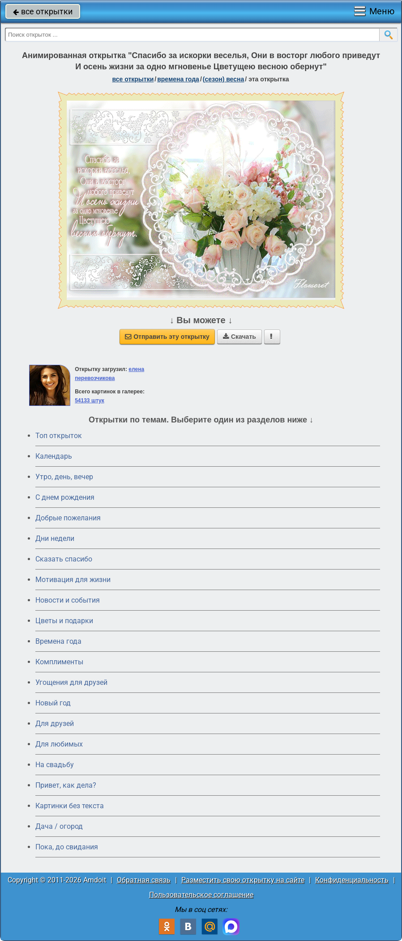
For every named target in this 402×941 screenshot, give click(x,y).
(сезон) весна (223, 79)
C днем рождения (64, 497)
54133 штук (89, 400)
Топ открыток (58, 435)
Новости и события (67, 600)
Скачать (239, 336)
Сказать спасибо (63, 559)
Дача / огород (59, 826)
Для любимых (59, 744)
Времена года (58, 641)
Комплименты (59, 662)
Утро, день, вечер (64, 477)
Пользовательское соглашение (201, 894)
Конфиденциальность (352, 880)
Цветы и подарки (64, 620)
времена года (178, 79)
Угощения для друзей (71, 682)
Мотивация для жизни (73, 579)
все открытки (43, 11)
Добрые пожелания (68, 518)
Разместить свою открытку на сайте (242, 880)
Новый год (53, 703)
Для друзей (54, 723)
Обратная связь (144, 880)
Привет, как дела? (65, 785)
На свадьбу (54, 764)
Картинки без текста (69, 806)
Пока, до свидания (66, 847)
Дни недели (54, 538)
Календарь (53, 456)
